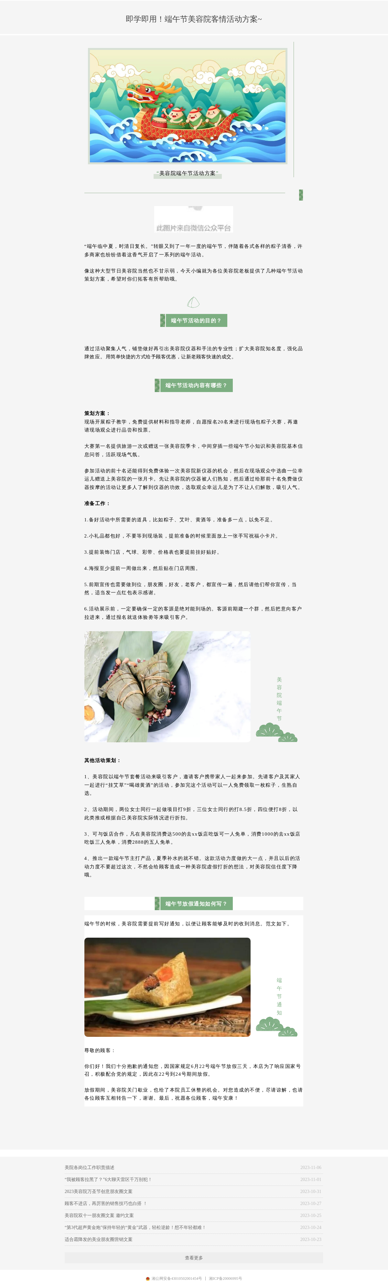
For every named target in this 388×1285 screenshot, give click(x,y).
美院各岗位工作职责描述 (89, 1167)
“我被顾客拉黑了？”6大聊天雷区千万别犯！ (108, 1179)
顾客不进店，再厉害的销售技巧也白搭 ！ (106, 1203)
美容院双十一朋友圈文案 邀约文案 (99, 1215)
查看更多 (194, 1257)
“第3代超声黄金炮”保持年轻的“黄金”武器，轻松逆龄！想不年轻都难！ (135, 1227)
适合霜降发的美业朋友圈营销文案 (99, 1239)
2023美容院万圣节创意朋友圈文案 (99, 1191)
